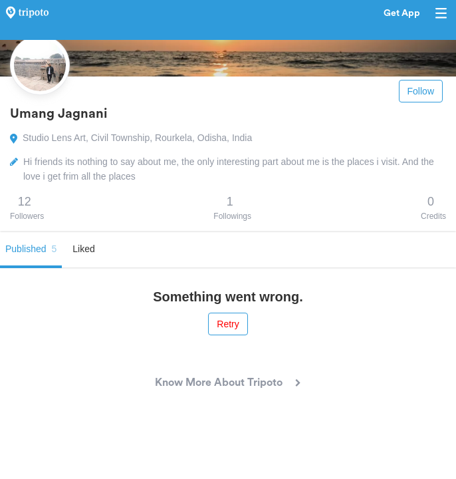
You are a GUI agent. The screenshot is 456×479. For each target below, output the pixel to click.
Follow (420, 91)
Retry (228, 324)
